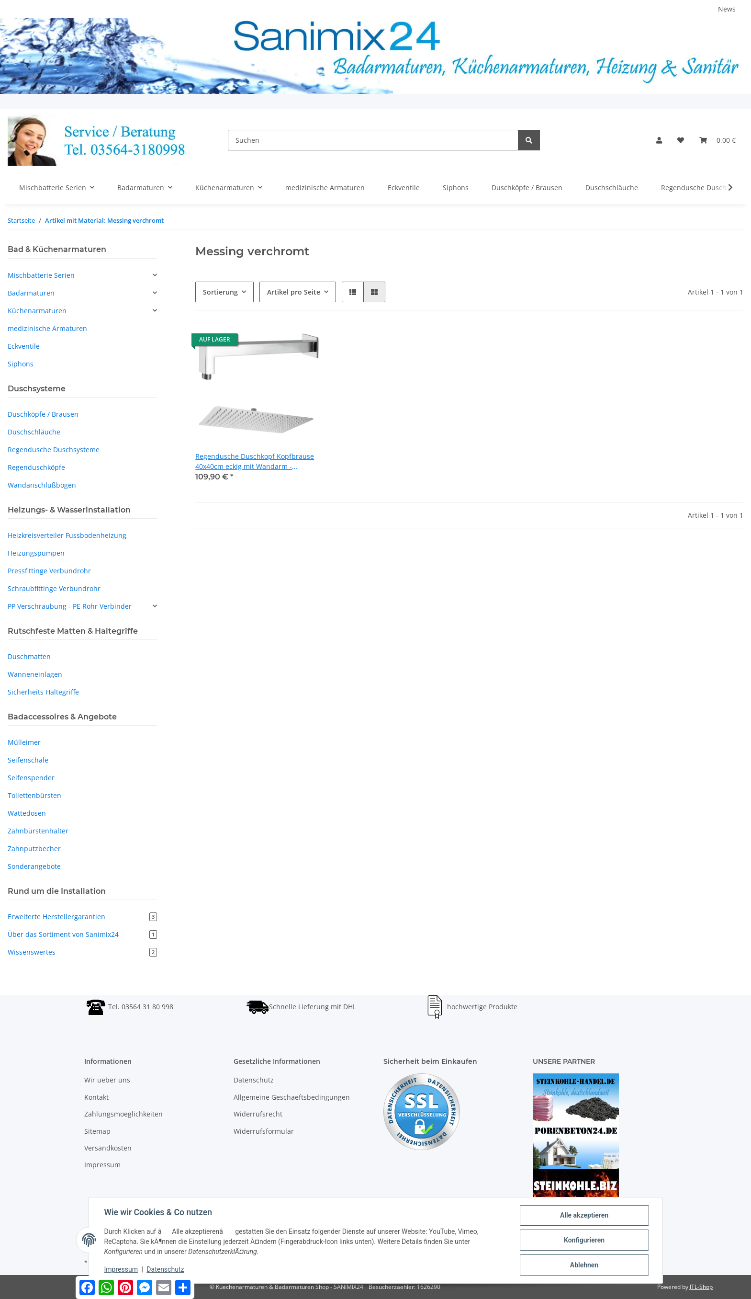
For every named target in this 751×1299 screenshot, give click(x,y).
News (727, 8)
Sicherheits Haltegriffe (43, 691)
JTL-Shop (701, 1287)
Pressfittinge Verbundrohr (49, 570)
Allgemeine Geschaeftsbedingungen (292, 1097)
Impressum (102, 1164)
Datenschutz (254, 1079)
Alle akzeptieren (584, 1215)
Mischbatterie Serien (41, 275)
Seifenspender (31, 777)
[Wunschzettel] (681, 140)
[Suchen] (373, 140)
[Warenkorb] (717, 140)
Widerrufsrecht (258, 1113)
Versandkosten (108, 1147)
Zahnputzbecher (34, 848)
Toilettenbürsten (34, 795)
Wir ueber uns (107, 1079)
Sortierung (220, 291)
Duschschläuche (34, 431)
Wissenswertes (82, 952)
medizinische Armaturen (47, 328)
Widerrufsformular (264, 1131)
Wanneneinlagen (35, 674)
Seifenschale (28, 759)
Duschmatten (29, 656)
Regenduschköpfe (36, 467)
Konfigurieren (584, 1240)
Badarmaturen (31, 292)
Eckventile (24, 346)
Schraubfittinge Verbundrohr (54, 588)
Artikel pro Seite (293, 291)
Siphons (21, 363)
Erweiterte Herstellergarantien (82, 916)
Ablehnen (584, 1265)
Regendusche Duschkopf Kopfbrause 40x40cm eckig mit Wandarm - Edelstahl (254, 461)
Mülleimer (24, 742)
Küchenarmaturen (37, 310)
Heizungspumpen (36, 553)
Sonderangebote (34, 866)
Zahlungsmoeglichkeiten (123, 1113)
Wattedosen (27, 813)
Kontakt (96, 1097)
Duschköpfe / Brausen (43, 414)
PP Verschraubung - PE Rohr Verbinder (70, 606)
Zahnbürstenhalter (38, 830)
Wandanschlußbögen (42, 485)
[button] (659, 140)
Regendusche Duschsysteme (54, 449)
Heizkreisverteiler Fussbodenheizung (67, 535)
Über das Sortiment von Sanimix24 (82, 934)
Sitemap (97, 1131)
